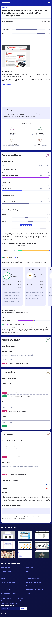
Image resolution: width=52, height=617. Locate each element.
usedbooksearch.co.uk (7, 575)
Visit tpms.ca (7, 84)
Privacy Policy (4, 603)
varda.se (28, 593)
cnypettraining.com (6, 571)
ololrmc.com (29, 567)
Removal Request (20, 600)
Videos (3, 598)
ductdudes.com (30, 586)
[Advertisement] (26, 40)
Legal (22, 598)
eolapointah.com (5, 589)
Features (8, 598)
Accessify (7, 3)
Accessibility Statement (7, 600)
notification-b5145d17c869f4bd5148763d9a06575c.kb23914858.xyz (38, 575)
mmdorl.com (29, 571)
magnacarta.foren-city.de (8, 582)
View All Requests (26, 225)
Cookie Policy (13, 603)
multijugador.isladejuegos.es (33, 582)
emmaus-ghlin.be (5, 567)
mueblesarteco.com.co (7, 586)
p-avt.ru (3, 578)
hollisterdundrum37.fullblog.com (34, 589)
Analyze (23, 608)
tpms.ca (4, 8)
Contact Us (16, 598)
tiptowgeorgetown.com (32, 578)
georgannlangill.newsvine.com (9, 593)
